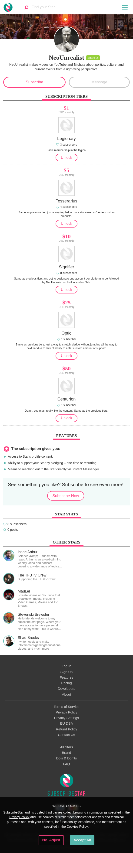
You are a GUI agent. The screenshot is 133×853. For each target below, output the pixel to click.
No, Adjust (51, 840)
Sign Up (66, 672)
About (66, 694)
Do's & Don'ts (66, 758)
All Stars (66, 747)
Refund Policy (66, 729)
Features (66, 677)
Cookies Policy (77, 826)
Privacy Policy (66, 712)
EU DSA (66, 723)
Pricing (66, 683)
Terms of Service (66, 707)
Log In (66, 666)
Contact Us (66, 735)
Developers (66, 688)
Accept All (82, 840)
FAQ (66, 764)
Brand (66, 753)
